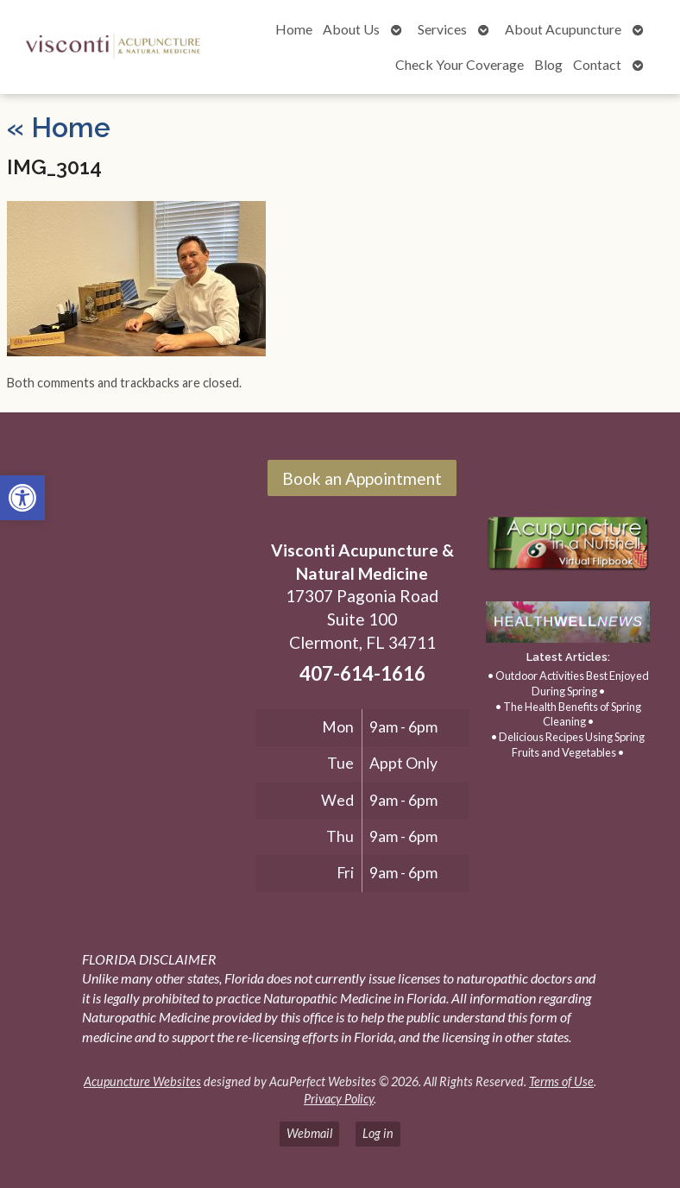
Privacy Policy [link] (339, 1098)
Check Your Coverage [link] (459, 64)
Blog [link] (548, 64)
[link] (22, 497)
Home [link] (293, 29)
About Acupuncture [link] (563, 29)
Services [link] (442, 29)
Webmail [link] (309, 1133)
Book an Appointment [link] (362, 478)
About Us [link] (351, 29)
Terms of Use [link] (561, 1081)
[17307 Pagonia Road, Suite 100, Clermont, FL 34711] (131, 637)
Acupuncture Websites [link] (142, 1081)
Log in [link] (378, 1133)
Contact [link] (597, 64)
